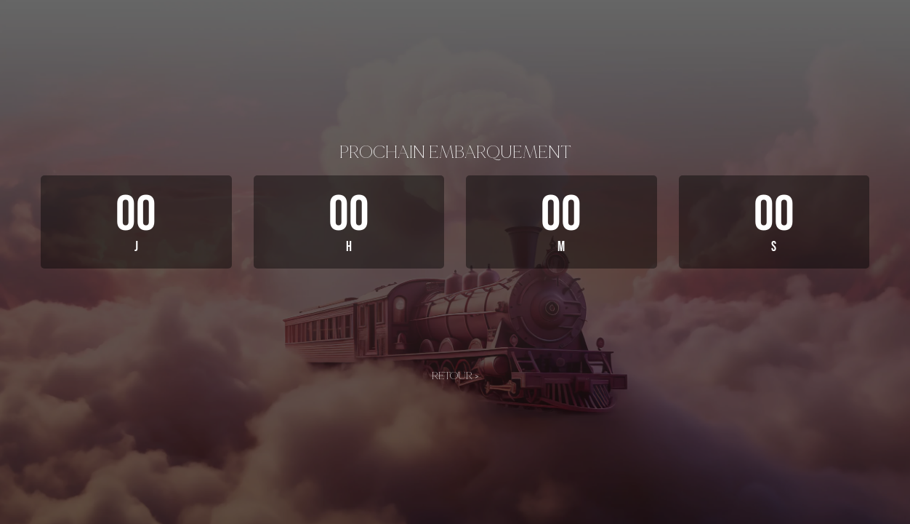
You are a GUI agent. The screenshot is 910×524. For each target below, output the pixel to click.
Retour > (455, 375)
